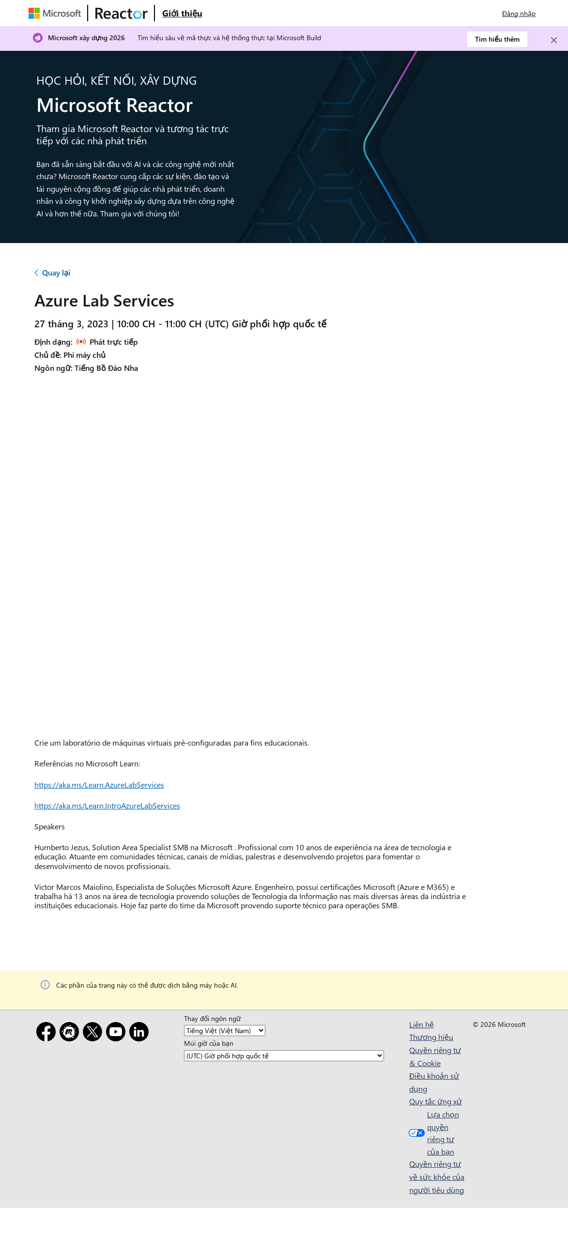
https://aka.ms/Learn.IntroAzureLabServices (107, 805)
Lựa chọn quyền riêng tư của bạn (432, 1133)
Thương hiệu (431, 1037)
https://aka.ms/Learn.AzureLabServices (99, 784)
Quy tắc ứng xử (435, 1101)
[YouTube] (117, 1033)
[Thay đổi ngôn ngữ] (224, 1030)
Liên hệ (421, 1024)
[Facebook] (48, 1033)
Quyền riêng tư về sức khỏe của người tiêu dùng (436, 1176)
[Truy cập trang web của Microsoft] (57, 13)
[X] (94, 1033)
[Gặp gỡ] (71, 1033)
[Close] (554, 40)
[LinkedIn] (141, 1033)
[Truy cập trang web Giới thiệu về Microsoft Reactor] (182, 13)
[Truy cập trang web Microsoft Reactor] (122, 13)
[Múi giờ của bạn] (284, 1055)
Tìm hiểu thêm (497, 39)
